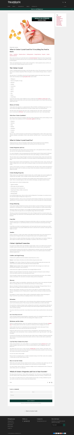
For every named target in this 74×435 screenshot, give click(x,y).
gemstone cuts (44, 343)
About (28, 6)
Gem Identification (59, 18)
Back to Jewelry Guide (31, 411)
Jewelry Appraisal (59, 20)
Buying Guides (58, 16)
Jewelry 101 (21, 6)
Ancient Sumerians (33, 57)
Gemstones (58, 19)
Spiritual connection (13, 55)
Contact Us (34, 6)
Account (65, 6)
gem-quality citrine (26, 76)
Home (9, 6)
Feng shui (43, 54)
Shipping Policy (11, 421)
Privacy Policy (10, 426)
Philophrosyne (12, 433)
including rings (33, 348)
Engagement (58, 17)
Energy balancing (38, 54)
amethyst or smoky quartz (43, 98)
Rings (14, 6)
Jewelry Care (58, 21)
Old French (21, 111)
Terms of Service (11, 422)
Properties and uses (22, 54)
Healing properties (30, 54)
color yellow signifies (31, 118)
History (11, 54)
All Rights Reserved (18, 433)
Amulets (48, 54)
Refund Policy (10, 424)
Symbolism (16, 54)
